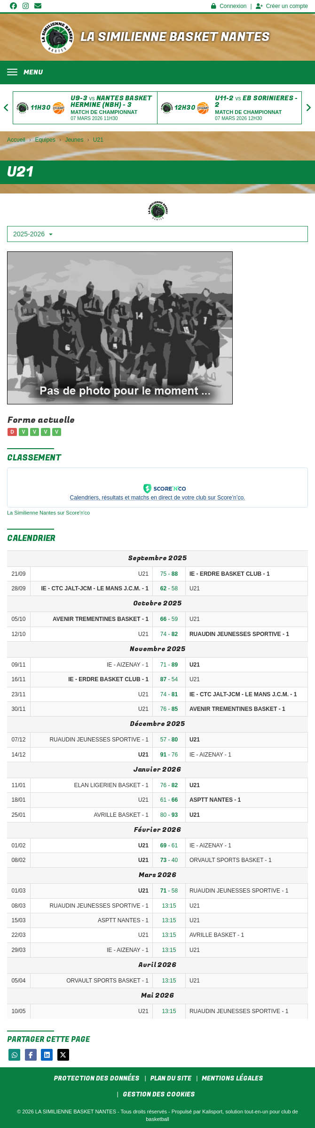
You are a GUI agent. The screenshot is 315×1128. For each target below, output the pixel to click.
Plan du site (170, 1078)
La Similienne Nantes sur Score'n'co (48, 513)
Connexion (228, 6)
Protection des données (97, 1078)
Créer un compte (282, 6)
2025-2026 (33, 234)
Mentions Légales (232, 1078)
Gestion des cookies (159, 1094)
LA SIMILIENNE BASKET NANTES (175, 37)
